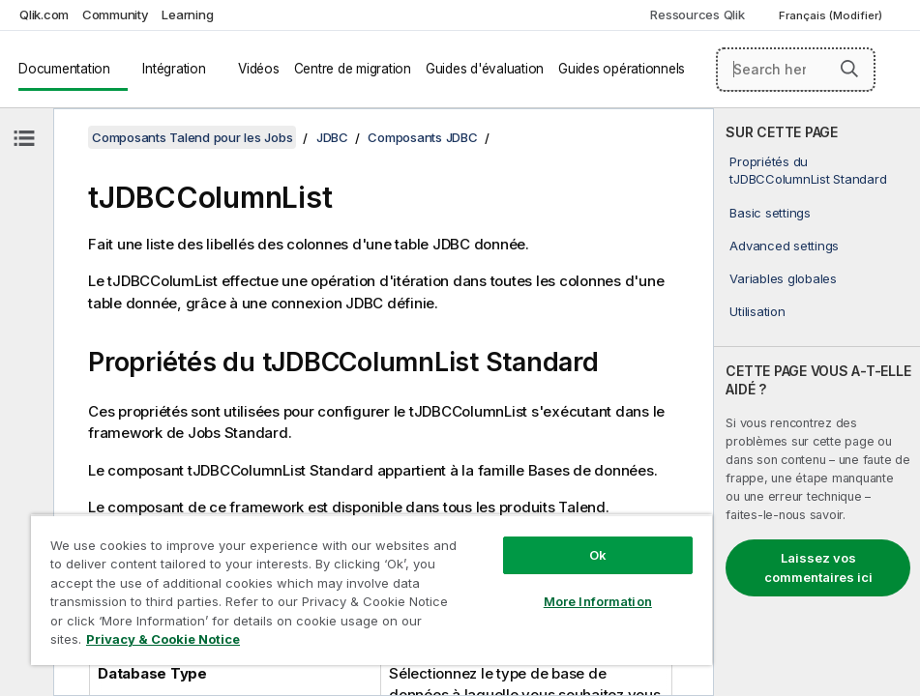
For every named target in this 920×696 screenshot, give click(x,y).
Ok (598, 555)
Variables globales (783, 278)
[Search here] (796, 69)
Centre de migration (352, 68)
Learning (187, 14)
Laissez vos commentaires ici (818, 567)
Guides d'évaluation (485, 68)
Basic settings (770, 212)
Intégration (173, 68)
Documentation (64, 68)
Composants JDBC (422, 137)
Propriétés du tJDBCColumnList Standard (807, 170)
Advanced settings (784, 245)
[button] (849, 68)
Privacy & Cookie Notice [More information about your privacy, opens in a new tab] (163, 639)
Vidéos (259, 68)
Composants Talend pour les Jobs (192, 137)
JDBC (332, 137)
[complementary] (817, 402)
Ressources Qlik (697, 14)
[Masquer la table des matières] (24, 138)
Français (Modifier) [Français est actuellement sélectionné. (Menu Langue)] (832, 15)
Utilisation (757, 311)
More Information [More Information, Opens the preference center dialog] (598, 601)
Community (115, 14)
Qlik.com (44, 14)
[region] (371, 589)
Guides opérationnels (621, 68)
